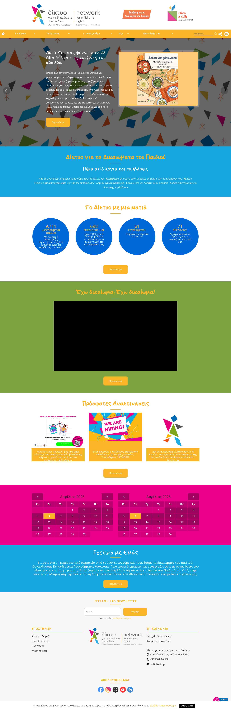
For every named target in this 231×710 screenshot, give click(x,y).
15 (72, 522)
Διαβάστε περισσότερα (163, 705)
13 (49, 522)
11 (107, 516)
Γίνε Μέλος (38, 646)
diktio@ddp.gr (155, 664)
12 (37, 522)
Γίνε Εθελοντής (40, 641)
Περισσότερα (58, 122)
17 (95, 522)
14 (61, 522)
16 (84, 522)
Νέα (121, 33)
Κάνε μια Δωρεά (40, 636)
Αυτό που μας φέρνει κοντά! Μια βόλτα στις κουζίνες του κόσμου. (75, 57)
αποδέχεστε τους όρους (122, 618)
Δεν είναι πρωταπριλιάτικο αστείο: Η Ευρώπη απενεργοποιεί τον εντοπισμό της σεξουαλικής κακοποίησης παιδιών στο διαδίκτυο (173, 456)
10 (95, 516)
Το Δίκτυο (20, 33)
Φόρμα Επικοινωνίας (158, 641)
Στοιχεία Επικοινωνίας (159, 636)
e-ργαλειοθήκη (91, 33)
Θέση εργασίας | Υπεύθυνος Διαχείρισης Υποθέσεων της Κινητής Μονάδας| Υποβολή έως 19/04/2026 (115, 454)
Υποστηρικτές (39, 650)
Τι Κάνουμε (52, 33)
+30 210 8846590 (157, 659)
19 (37, 528)
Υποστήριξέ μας (151, 33)
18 (107, 522)
